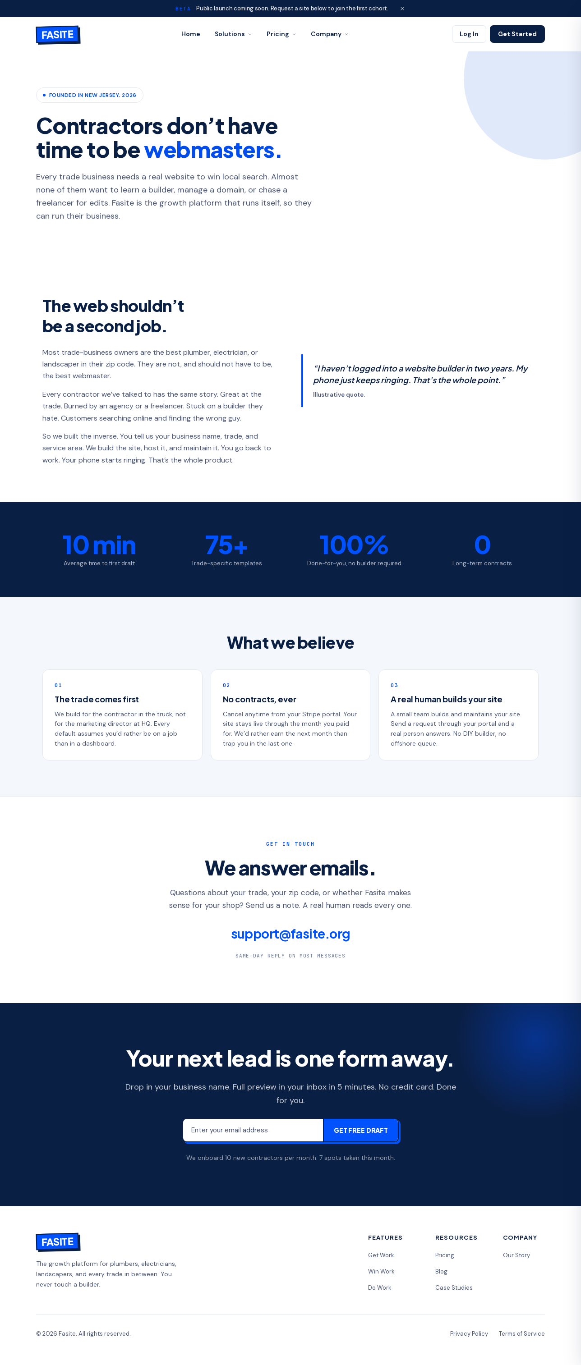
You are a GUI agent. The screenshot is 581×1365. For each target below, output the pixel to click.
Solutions (233, 34)
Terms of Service (522, 1334)
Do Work (380, 1288)
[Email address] (253, 1130)
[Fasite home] (57, 34)
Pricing (281, 34)
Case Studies (454, 1288)
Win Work (381, 1271)
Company (330, 34)
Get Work (381, 1255)
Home (190, 34)
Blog (441, 1271)
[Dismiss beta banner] (402, 9)
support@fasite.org (290, 933)
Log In (469, 34)
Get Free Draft (361, 1130)
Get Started (517, 34)
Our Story (516, 1255)
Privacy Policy (469, 1334)
